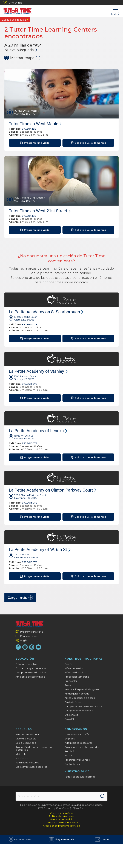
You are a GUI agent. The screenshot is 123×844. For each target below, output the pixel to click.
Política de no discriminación (61, 822)
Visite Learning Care (61, 813)
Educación (25, 658)
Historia (69, 755)
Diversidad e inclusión (77, 734)
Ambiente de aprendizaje (30, 676)
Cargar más (20, 597)
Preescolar (71, 681)
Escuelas (24, 729)
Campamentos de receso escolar (84, 706)
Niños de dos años (75, 672)
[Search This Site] (62, 796)
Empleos (70, 738)
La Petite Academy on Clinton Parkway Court (52, 490)
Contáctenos (72, 764)
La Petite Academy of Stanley (38, 371)
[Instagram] (25, 647)
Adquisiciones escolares (78, 742)
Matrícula (21, 754)
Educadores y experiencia (31, 668)
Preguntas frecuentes (77, 759)
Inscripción (22, 758)
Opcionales (71, 714)
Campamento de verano (79, 710)
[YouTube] (38, 647)
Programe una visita (31, 631)
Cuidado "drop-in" (75, 702)
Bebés (68, 664)
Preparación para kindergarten (82, 689)
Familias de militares (27, 762)
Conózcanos (76, 729)
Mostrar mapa (22, 58)
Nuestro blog (77, 771)
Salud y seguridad (26, 742)
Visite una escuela (26, 738)
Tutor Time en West (35, 123)
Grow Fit (69, 719)
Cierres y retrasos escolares (31, 766)
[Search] (102, 796)
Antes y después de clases (80, 697)
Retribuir (70, 751)
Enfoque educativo (27, 664)
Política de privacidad (61, 816)
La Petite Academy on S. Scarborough (46, 311)
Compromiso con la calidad (31, 672)
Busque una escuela (14, 19)
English (24, 640)
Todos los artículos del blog (80, 776)
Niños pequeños (74, 668)
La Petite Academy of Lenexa (38, 430)
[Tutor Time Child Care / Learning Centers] (16, 10)
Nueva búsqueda (20, 50)
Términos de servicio (61, 819)
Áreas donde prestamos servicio (61, 825)
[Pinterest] (31, 647)
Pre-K (68, 685)
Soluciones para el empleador (82, 747)
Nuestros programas (84, 658)
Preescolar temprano (77, 676)
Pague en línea (28, 636)
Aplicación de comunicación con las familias (34, 748)
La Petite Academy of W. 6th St (39, 549)
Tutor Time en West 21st (40, 210)
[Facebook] (18, 647)
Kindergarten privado (77, 693)
